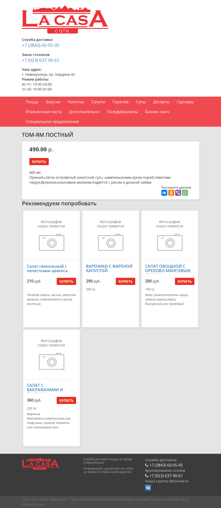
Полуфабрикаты (122, 111)
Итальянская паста (44, 111)
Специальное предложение (52, 121)
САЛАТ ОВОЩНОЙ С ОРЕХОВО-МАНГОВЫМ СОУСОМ (167, 270)
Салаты (98, 102)
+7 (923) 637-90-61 (40, 60)
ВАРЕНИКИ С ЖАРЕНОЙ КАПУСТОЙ (109, 268)
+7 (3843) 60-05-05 (40, 45)
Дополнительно (84, 111)
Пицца (32, 102)
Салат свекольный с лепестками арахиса (47, 268)
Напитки (76, 102)
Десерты (161, 102)
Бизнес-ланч (157, 111)
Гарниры (185, 102)
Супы (141, 102)
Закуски (53, 102)
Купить (39, 161)
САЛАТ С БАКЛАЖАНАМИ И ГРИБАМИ (45, 390)
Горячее (121, 102)
